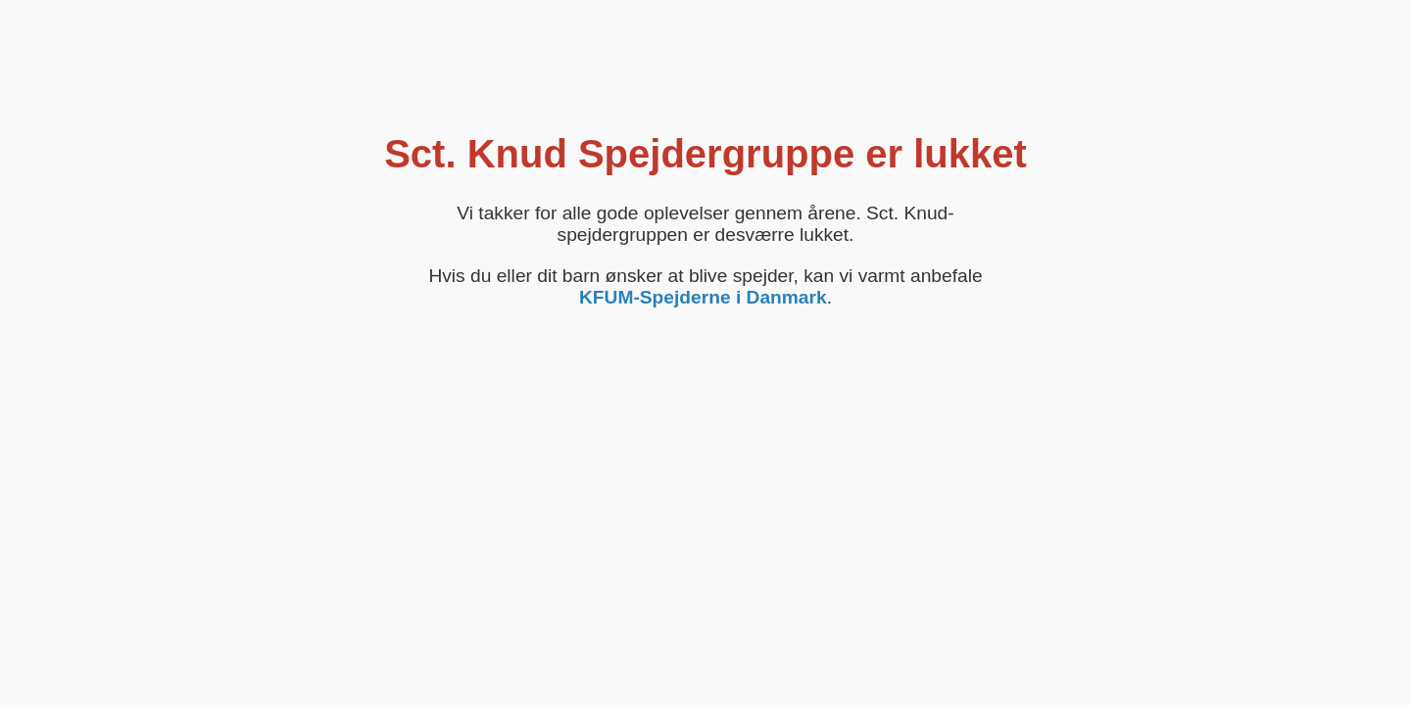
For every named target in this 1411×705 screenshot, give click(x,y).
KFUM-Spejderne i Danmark (703, 297)
